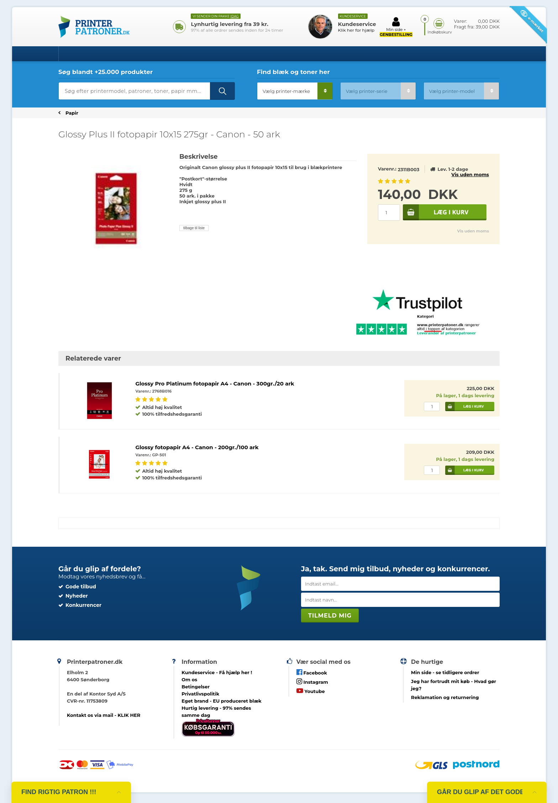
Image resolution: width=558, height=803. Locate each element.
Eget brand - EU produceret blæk (221, 701)
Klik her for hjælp (356, 30)
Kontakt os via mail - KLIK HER (103, 715)
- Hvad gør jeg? (453, 684)
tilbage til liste (194, 228)
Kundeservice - (216, 672)
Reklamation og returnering (445, 697)
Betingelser (195, 686)
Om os (189, 679)
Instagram (312, 681)
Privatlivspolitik (200, 694)
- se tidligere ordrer (445, 672)
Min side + (396, 26)
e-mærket (532, 21)
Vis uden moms (470, 174)
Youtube (310, 690)
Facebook (311, 672)
